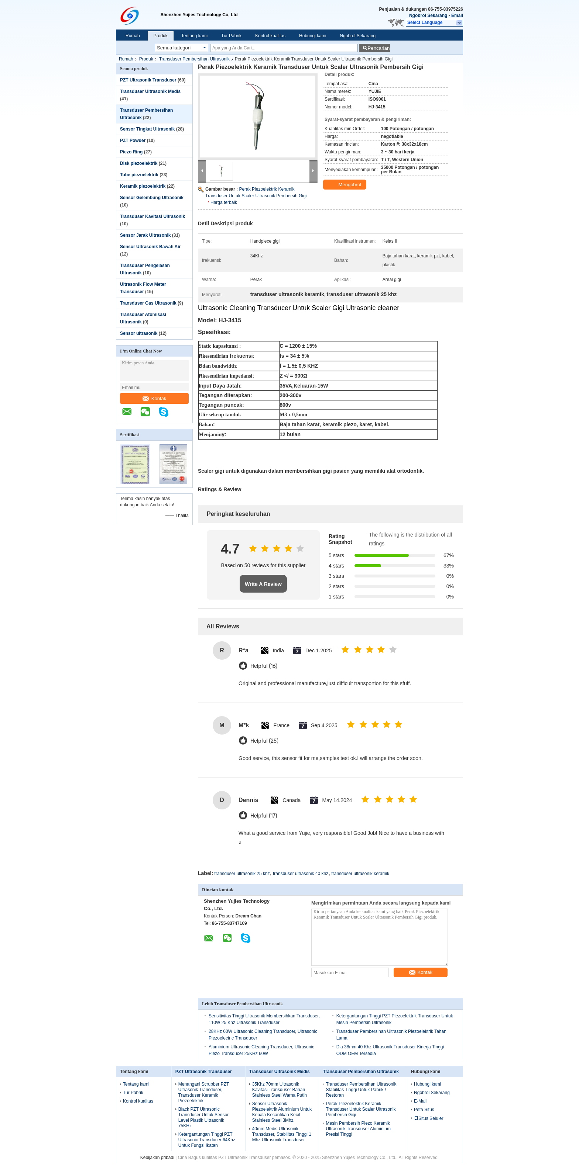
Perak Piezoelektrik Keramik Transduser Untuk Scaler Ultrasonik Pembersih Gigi (360, 1109)
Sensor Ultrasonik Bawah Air (150, 246)
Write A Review (263, 584)
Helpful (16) (263, 666)
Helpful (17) (263, 816)
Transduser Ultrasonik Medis (150, 91)
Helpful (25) (264, 741)
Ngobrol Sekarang (428, 15)
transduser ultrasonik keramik (360, 873)
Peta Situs (424, 1109)
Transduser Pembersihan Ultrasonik (194, 59)
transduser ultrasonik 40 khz (300, 873)
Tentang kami (194, 35)
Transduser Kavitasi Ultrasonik (152, 216)
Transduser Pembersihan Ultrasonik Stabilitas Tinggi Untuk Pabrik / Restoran (361, 1090)
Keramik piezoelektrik (142, 186)
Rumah (133, 35)
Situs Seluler (428, 1118)
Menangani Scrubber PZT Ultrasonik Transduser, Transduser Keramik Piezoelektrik (203, 1092)
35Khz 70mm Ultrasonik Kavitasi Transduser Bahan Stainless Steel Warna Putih (279, 1090)
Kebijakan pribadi (157, 1157)
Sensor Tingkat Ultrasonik (147, 129)
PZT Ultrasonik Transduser (148, 80)
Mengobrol (345, 184)
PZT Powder (132, 140)
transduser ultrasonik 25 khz (242, 873)
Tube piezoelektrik (139, 174)
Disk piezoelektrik (138, 163)
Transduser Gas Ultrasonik (148, 303)
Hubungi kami (312, 35)
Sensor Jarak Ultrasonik (145, 235)
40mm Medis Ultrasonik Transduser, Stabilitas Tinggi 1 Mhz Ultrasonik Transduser (281, 1134)
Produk (161, 35)
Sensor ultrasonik (138, 333)
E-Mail (420, 1101)
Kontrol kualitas (270, 35)
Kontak (154, 398)
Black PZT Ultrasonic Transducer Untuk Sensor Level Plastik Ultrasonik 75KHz (203, 1117)
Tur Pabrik (231, 35)
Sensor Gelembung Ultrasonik (152, 197)
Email (457, 15)
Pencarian (378, 48)
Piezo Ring (131, 152)
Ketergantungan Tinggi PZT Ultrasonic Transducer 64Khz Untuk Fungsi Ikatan (206, 1140)
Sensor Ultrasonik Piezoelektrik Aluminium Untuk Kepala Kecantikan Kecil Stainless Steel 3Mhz (282, 1112)
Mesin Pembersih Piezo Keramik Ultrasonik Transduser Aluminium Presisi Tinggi (358, 1129)
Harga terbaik (223, 202)
